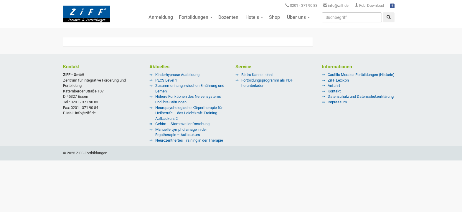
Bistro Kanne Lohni (257, 74)
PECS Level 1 (166, 80)
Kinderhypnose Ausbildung (177, 74)
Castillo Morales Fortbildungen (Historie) (361, 74)
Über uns (298, 17)
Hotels (253, 17)
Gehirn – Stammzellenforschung (182, 124)
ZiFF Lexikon (338, 80)
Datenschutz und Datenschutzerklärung (361, 96)
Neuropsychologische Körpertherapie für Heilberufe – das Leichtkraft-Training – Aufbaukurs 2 (188, 113)
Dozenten (228, 17)
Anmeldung (160, 17)
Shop (274, 17)
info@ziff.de (338, 5)
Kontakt (334, 91)
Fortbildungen (195, 17)
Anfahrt (334, 85)
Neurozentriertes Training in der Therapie (189, 140)
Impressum (337, 102)
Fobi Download (371, 5)
